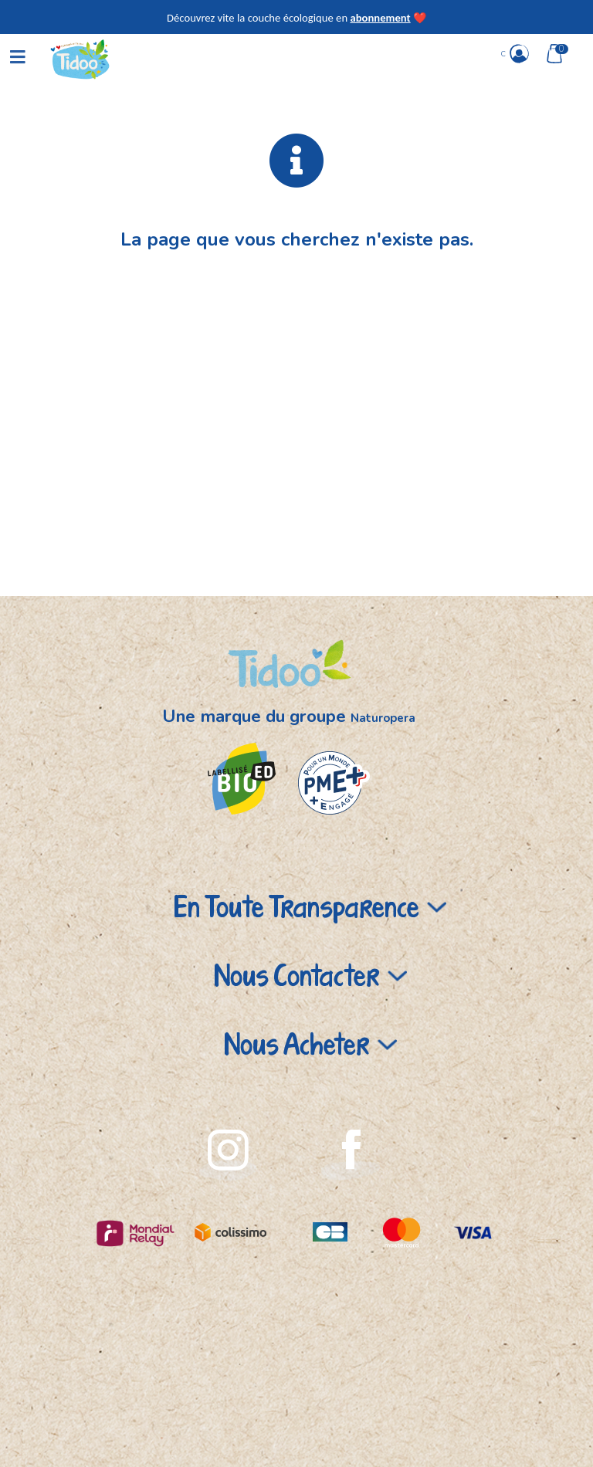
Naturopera (383, 718)
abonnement (380, 18)
